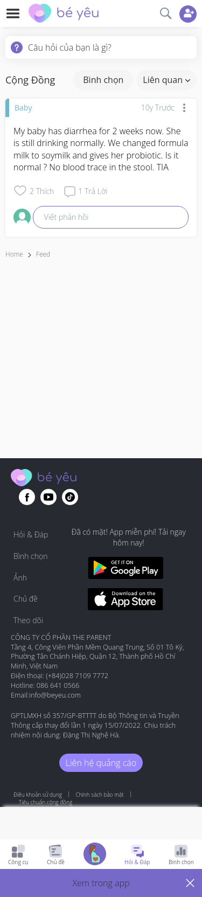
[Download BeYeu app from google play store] (125, 569)
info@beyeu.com (55, 695)
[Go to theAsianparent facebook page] (27, 497)
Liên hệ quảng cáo (101, 763)
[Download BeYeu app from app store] (125, 601)
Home (14, 254)
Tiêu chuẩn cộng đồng (45, 802)
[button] (101, 883)
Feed (43, 254)
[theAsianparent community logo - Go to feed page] (64, 14)
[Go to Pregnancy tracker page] (94, 855)
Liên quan (166, 80)
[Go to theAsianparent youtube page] (48, 497)
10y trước (158, 107)
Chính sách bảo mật (99, 794)
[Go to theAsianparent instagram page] (70, 497)
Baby (23, 107)
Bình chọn (103, 80)
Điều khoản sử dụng (37, 794)
